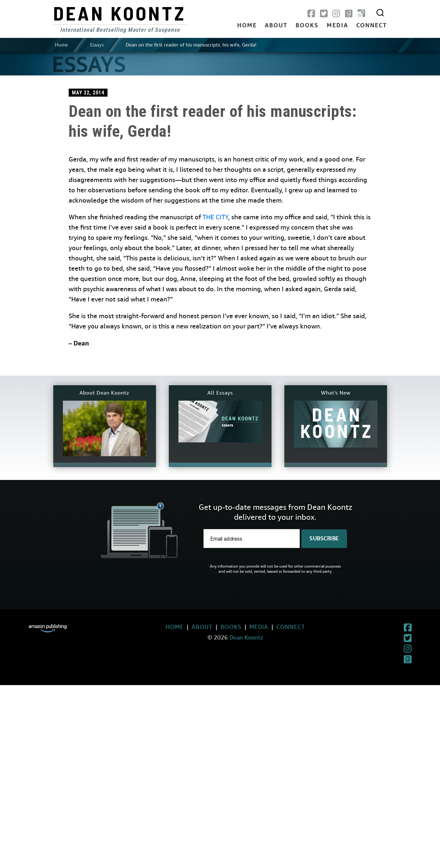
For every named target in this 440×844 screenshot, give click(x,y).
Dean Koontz (119, 12)
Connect (371, 25)
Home (247, 25)
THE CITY (215, 217)
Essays (97, 45)
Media (337, 25)
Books (307, 25)
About (276, 25)
